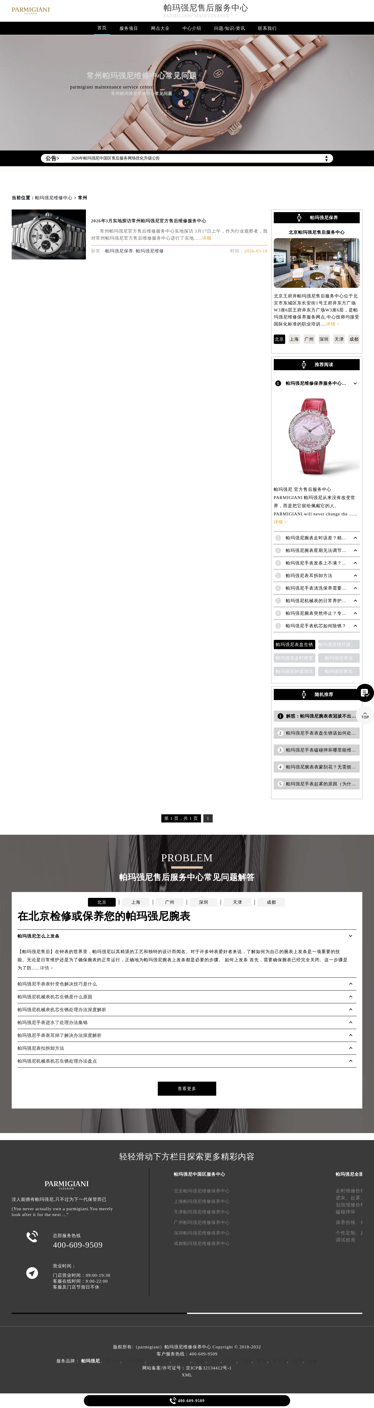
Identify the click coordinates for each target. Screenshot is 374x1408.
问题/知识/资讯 (229, 28)
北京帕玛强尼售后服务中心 (317, 232)
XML (187, 1375)
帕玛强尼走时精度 (294, 658)
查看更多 (187, 1088)
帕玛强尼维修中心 (53, 197)
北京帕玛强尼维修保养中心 (202, 1191)
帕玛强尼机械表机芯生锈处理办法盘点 (57, 1061)
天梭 (313, 1361)
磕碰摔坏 (346, 1211)
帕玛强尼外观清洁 (294, 671)
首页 (102, 27)
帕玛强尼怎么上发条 (39, 936)
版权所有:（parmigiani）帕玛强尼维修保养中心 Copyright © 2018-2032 (187, 1347)
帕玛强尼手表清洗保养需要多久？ (321, 588)
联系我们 (267, 28)
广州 (309, 339)
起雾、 (358, 1197)
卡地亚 (183, 1361)
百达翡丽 (135, 1361)
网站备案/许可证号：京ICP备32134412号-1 (187, 1368)
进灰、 (343, 1197)
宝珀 (215, 1361)
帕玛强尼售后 (339, 671)
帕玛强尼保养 (119, 251)
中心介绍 (192, 28)
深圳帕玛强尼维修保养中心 (202, 1233)
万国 (246, 1361)
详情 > (333, 324)
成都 (354, 339)
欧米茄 (280, 1361)
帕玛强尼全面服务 (354, 1174)
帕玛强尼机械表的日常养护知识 (318, 600)
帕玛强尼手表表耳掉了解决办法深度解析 (60, 1035)
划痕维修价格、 (353, 1204)
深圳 (324, 339)
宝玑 (231, 1361)
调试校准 (346, 1239)
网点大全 (160, 28)
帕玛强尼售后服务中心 (206, 7)
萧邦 (262, 1361)
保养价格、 (348, 1222)
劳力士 (113, 1361)
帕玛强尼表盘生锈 (294, 644)
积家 (200, 1361)
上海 (294, 339)
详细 (207, 238)
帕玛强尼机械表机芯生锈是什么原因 (55, 997)
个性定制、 (348, 1232)
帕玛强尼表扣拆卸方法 (41, 1048)
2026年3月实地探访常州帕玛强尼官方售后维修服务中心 (149, 221)
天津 (339, 339)
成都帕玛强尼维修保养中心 (202, 1243)
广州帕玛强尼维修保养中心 (202, 1222)
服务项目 (129, 28)
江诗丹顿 (160, 1361)
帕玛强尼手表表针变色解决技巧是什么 (57, 984)
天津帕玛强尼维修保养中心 (202, 1212)
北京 (279, 339)
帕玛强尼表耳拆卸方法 (309, 575)
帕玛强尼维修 (150, 251)
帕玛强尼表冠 (339, 658)
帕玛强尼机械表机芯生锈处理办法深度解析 (62, 1009)
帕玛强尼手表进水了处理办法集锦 (53, 1022)
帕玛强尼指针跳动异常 (339, 644)
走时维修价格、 (353, 1190)
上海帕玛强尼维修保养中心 (202, 1201)
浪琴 (297, 1361)
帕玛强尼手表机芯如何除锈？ (316, 626)
